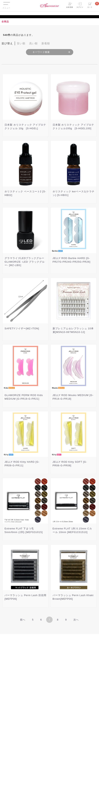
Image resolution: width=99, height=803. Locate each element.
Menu (6, 2)
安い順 (21, 43)
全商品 (5, 21)
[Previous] (23, 620)
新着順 (45, 43)
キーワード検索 (41, 52)
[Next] (76, 620)
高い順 (33, 43)
